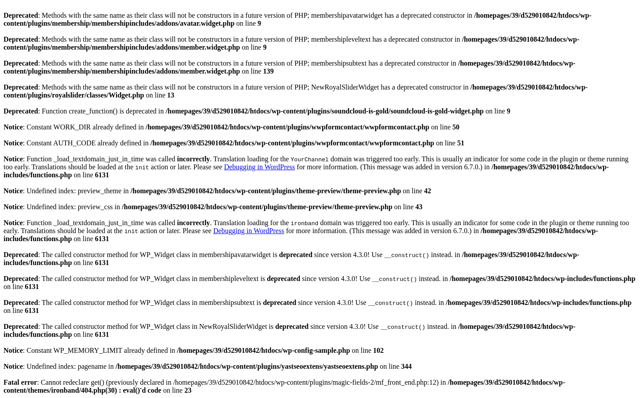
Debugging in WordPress (259, 167)
